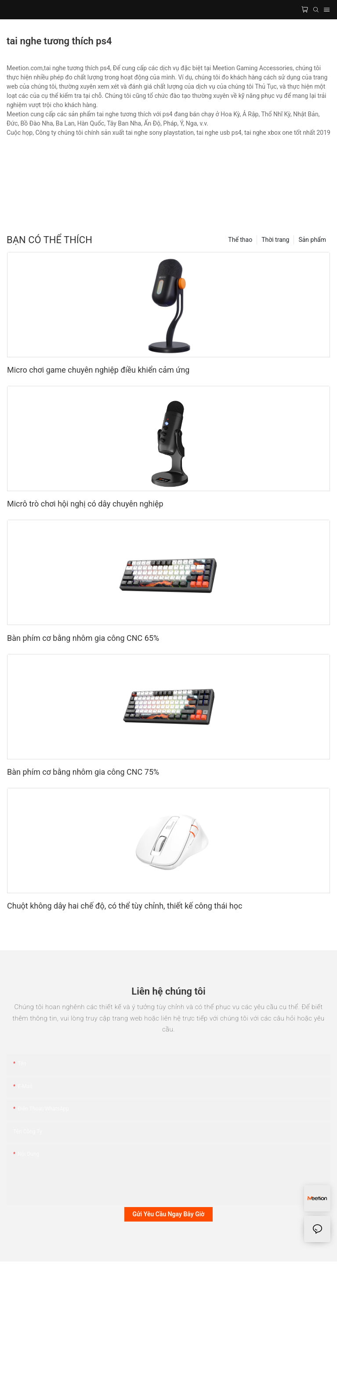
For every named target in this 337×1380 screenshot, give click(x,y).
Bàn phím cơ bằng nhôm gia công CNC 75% (83, 771)
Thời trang (275, 239)
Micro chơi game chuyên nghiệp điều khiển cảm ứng (98, 369)
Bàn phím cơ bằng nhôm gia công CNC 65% (83, 638)
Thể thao (240, 239)
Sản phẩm (312, 239)
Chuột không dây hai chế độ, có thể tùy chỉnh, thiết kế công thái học (124, 905)
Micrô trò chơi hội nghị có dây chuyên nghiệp (85, 503)
